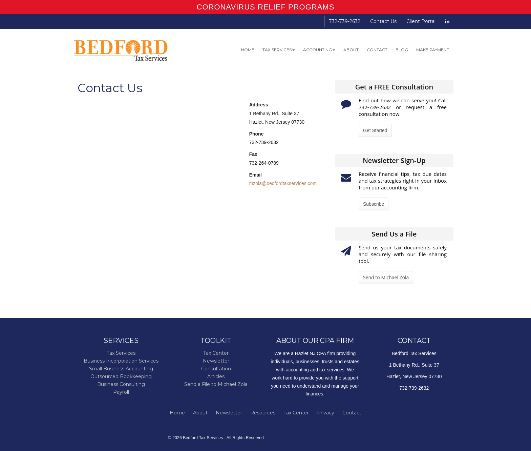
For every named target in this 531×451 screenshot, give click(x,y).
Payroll (121, 392)
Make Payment (432, 49)
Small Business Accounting (121, 369)
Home (247, 49)
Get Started (375, 130)
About (351, 49)
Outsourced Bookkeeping (121, 376)
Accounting (319, 49)
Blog (402, 49)
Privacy (325, 413)
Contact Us (383, 21)
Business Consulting (121, 384)
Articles (216, 376)
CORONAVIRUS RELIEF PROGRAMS (266, 7)
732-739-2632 (344, 21)
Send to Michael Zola (386, 277)
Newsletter (216, 361)
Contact (377, 49)
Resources (262, 413)
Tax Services (278, 49)
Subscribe (373, 204)
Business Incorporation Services (121, 361)
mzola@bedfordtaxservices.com (283, 183)
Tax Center (216, 353)
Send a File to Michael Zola (216, 384)
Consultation (216, 369)
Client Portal (421, 21)
